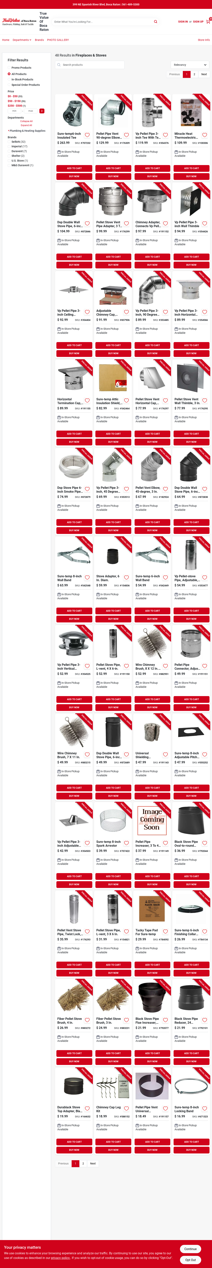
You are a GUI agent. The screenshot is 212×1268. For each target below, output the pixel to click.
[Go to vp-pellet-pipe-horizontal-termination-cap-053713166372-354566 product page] (191, 314)
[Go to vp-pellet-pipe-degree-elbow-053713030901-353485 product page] (152, 314)
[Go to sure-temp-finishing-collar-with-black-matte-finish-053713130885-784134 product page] (191, 934)
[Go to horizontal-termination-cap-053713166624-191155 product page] (74, 403)
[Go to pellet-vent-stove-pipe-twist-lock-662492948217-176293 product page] (74, 934)
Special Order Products (26, 85)
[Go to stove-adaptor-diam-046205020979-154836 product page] (113, 580)
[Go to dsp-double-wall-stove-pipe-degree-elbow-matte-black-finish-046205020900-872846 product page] (74, 226)
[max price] (30, 111)
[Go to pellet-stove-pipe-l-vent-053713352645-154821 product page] (113, 934)
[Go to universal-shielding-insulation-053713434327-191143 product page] (152, 757)
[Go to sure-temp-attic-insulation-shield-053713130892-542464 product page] (113, 403)
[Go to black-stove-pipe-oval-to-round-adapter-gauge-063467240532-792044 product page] (191, 845)
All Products (19, 74)
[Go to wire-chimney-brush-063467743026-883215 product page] (74, 757)
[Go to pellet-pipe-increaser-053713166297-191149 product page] (152, 845)
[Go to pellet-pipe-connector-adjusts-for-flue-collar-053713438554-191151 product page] (191, 668)
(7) (19, 151)
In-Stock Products (22, 79)
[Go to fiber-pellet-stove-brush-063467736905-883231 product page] (113, 1022)
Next (204, 74)
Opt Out (190, 1260)
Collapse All (26, 121)
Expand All (26, 125)
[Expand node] (8, 130)
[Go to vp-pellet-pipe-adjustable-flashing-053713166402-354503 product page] (74, 845)
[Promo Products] (9, 67)
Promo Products (21, 68)
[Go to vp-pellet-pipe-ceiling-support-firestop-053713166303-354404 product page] (74, 314)
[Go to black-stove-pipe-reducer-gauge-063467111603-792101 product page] (191, 1022)
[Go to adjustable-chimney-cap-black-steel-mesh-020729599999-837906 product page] (113, 314)
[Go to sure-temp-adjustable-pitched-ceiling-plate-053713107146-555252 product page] (191, 757)
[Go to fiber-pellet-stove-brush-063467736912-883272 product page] (74, 1022)
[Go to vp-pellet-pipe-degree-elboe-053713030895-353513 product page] (113, 491)
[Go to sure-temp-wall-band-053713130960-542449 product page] (152, 580)
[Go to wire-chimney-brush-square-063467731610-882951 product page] (152, 668)
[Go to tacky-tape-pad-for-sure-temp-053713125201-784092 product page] (152, 934)
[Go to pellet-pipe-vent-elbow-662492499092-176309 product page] (113, 137)
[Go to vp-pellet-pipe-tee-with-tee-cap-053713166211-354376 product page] (152, 137)
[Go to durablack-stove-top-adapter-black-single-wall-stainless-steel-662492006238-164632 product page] (74, 1111)
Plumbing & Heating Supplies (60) (30, 130)
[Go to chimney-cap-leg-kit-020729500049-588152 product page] (113, 1111)
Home (5, 39)
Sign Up (198, 21)
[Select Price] (41, 111)
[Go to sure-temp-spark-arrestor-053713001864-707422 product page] (113, 845)
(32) (18, 141)
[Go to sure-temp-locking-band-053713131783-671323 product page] (191, 1111)
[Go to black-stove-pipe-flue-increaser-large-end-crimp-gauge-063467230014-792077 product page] (152, 1022)
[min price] (14, 111)
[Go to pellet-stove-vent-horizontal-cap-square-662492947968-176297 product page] (152, 403)
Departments (21, 39)
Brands (39, 39)
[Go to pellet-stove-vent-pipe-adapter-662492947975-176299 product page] (113, 226)
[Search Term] (105, 22)
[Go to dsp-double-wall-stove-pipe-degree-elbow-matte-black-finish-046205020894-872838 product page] (191, 491)
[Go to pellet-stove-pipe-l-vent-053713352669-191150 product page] (113, 668)
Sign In (183, 21)
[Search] (156, 21)
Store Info (204, 39)
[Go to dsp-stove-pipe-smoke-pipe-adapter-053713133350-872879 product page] (74, 491)
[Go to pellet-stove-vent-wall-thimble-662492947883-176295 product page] (191, 403)
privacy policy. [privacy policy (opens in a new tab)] (60, 1258)
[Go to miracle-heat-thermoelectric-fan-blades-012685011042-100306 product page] (191, 137)
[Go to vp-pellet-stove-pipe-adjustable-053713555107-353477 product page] (191, 580)
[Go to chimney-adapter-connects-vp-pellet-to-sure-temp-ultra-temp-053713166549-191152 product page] (152, 226)
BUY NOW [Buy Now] (74, 176)
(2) (18, 155)
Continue (190, 1249)
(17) (19, 146)
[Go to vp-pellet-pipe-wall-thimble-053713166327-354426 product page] (191, 226)
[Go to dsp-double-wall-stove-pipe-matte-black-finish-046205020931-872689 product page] (113, 757)
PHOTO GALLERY (58, 39)
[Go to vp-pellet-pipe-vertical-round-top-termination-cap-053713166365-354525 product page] (74, 668)
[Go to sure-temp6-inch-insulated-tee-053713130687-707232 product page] (74, 137)
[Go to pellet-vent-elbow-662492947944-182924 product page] (152, 491)
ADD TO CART (74, 168)
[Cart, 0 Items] (208, 22)
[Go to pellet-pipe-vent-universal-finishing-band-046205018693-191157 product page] (152, 1111)
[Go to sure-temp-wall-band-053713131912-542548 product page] (74, 580)
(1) (20, 160)
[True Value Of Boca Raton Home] (19, 22)
